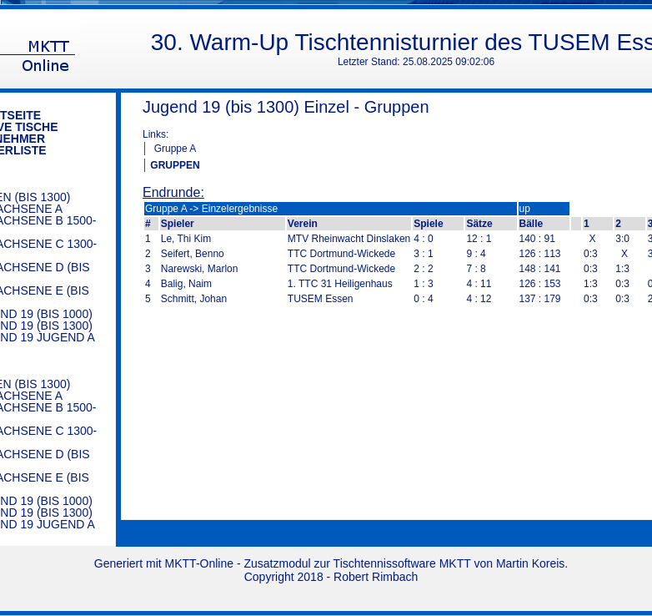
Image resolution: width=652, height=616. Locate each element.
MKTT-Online (199, 563)
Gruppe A (175, 148)
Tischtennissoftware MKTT (402, 563)
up (524, 209)
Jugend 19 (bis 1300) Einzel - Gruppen (286, 107)
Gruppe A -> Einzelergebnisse (211, 209)
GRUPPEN (174, 165)
